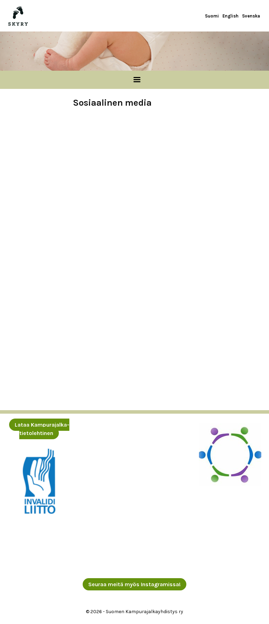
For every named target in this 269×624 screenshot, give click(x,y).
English (230, 16)
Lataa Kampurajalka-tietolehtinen (42, 428)
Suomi (212, 16)
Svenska (251, 16)
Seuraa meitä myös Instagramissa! (134, 584)
